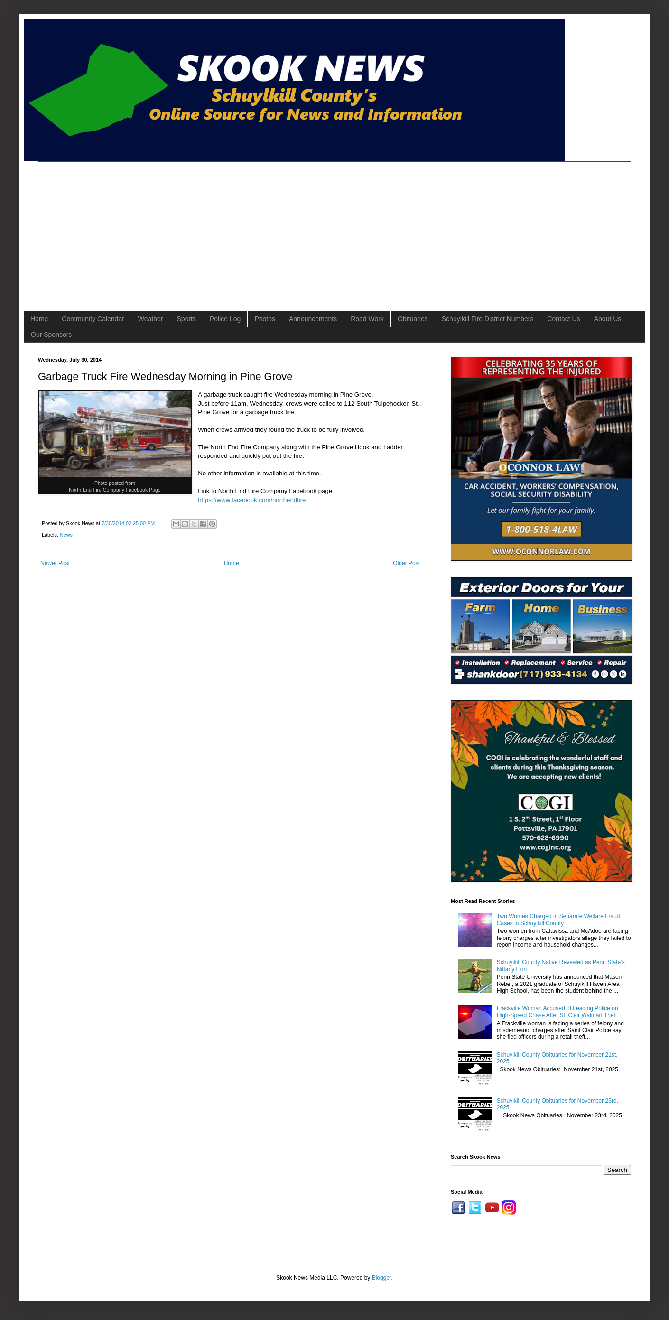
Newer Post (55, 563)
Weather (150, 319)
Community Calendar (93, 319)
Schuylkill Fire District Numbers (488, 319)
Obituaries (413, 319)
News (66, 535)
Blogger (381, 1277)
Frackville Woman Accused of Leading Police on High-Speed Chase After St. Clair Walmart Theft (557, 1011)
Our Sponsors (51, 334)
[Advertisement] (170, 228)
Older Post (406, 563)
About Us (608, 319)
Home (39, 319)
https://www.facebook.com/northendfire (252, 499)
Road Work (367, 319)
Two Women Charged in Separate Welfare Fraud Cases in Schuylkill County (558, 919)
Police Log (225, 319)
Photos (264, 319)
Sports (186, 319)
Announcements (313, 319)
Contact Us (563, 319)
